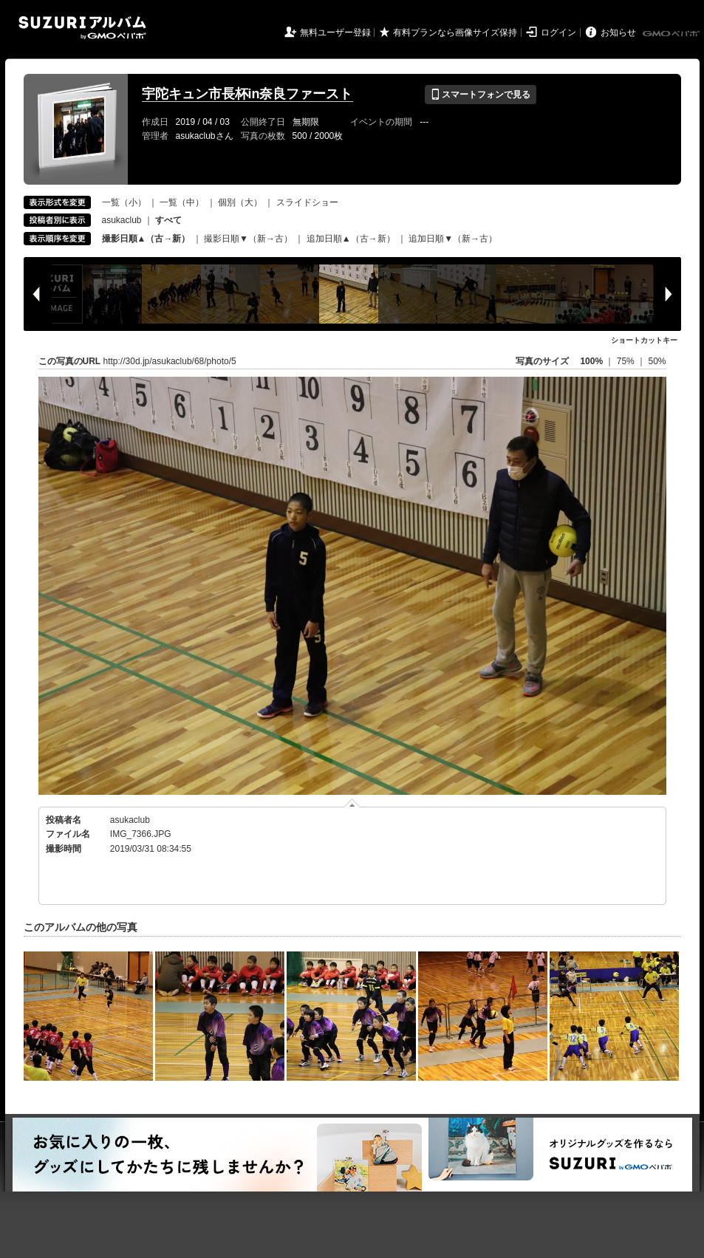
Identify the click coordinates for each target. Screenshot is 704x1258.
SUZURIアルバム (82, 28)
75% (627, 361)
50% (657, 361)
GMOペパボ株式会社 (672, 34)
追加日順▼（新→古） (453, 238)
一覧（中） (182, 202)
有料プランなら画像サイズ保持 (455, 32)
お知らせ (618, 32)
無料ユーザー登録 (335, 32)
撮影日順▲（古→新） (146, 238)
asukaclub (122, 220)
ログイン (558, 32)
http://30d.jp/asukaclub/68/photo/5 (169, 361)
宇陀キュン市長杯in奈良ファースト (247, 93)
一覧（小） (124, 202)
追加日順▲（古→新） (351, 238)
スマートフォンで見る (480, 94)
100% (591, 361)
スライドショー (307, 202)
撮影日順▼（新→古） (248, 238)
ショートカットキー (644, 340)
